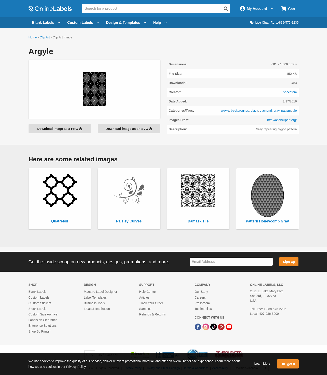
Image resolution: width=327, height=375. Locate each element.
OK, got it (287, 364)
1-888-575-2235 (285, 22)
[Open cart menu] (288, 9)
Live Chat (259, 22)
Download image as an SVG (129, 129)
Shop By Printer (40, 331)
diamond (266, 110)
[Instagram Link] (206, 326)
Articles (144, 297)
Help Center (147, 291)
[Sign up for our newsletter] (231, 262)
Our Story (201, 291)
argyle (224, 110)
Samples (145, 309)
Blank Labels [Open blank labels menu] (46, 22)
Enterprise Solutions (43, 325)
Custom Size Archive (43, 314)
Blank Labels (38, 291)
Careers (200, 297)
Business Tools (94, 303)
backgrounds (240, 110)
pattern (286, 110)
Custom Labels (39, 297)
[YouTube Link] (229, 326)
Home (33, 37)
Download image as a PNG (59, 129)
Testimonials (203, 309)
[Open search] (226, 9)
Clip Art (45, 37)
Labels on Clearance (43, 320)
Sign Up (289, 262)
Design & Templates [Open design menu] (126, 22)
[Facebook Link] (198, 326)
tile (295, 110)
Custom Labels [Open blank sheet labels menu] (83, 22)
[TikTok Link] (214, 326)
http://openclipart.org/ (282, 120)
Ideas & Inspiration (97, 309)
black (254, 110)
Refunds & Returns (152, 314)
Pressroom (202, 303)
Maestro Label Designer (100, 291)
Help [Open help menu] (160, 22)
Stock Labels (38, 309)
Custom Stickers (40, 303)
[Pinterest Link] (221, 326)
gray (276, 110)
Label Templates (95, 297)
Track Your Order (151, 303)
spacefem (290, 92)
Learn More (262, 363)
